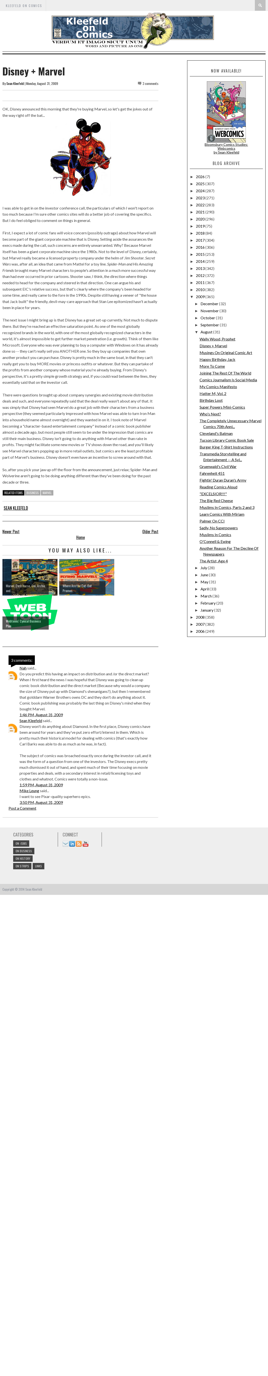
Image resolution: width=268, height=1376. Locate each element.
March (206, 596)
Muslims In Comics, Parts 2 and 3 (227, 507)
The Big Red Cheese (216, 500)
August (207, 332)
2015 (200, 254)
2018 (200, 233)
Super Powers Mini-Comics (222, 407)
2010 (200, 289)
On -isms (21, 843)
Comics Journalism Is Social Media (228, 379)
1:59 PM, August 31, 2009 (41, 784)
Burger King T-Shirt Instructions (226, 447)
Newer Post (10, 531)
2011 (200, 282)
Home (80, 537)
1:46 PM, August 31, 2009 (41, 714)
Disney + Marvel (213, 345)
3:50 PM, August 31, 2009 (41, 802)
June (205, 574)
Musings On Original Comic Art (226, 352)
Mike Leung (29, 790)
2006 (200, 631)
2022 (200, 204)
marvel (47, 493)
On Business (24, 851)
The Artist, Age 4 (214, 561)
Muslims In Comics (215, 534)
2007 (200, 624)
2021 (200, 212)
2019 (200, 226)
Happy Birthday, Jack (217, 359)
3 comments (150, 83)
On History (23, 858)
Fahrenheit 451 (212, 473)
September (210, 324)
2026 (200, 176)
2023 (200, 197)
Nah (23, 668)
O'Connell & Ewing (215, 541)
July (204, 567)
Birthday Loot (211, 400)
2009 (200, 296)
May (205, 581)
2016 (200, 247)
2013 (200, 268)
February (208, 603)
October (208, 317)
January (207, 610)
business (33, 493)
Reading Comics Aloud (218, 487)
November (210, 310)
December (210, 303)
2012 (200, 275)
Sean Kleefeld (15, 83)
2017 (200, 240)
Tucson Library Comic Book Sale (227, 440)
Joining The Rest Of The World (225, 373)
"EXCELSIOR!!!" (213, 493)
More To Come (212, 366)
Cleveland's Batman (216, 433)
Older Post (150, 531)
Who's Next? (210, 414)
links (38, 866)
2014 (200, 261)
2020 (200, 219)
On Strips (22, 866)
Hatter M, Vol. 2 (213, 393)
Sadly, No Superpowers (219, 527)
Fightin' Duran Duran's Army (223, 480)
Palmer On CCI (212, 521)
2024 (200, 190)
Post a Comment (22, 808)
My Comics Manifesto (218, 386)
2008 (200, 617)
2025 (200, 183)
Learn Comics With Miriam (222, 514)
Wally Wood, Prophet (217, 339)
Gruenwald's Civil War (218, 466)
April (205, 589)
